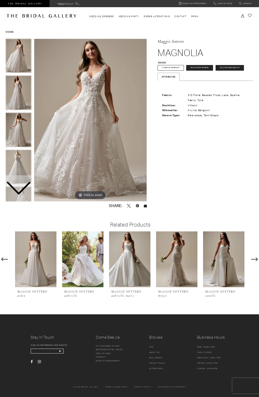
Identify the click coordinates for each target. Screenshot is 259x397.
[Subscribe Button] (68, 352)
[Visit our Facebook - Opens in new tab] (32, 363)
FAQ (151, 347)
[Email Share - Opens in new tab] (145, 206)
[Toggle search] (245, 3)
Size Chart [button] (164, 62)
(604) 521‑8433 (103, 353)
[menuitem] (101, 16)
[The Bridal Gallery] (41, 16)
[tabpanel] (90, 120)
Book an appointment (108, 361)
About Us (154, 352)
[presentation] (35, 259)
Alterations (156, 368)
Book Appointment (208, 69)
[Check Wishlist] (249, 15)
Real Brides (155, 358)
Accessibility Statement (172, 387)
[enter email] (52, 352)
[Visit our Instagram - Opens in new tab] (39, 363)
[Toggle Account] (242, 16)
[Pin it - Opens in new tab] (137, 205)
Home (10, 31)
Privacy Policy (157, 363)
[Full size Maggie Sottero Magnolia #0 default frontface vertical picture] (90, 120)
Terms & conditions (116, 387)
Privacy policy (142, 387)
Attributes (168, 89)
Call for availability (175, 79)
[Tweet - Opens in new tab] (129, 205)
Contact (100, 357)
